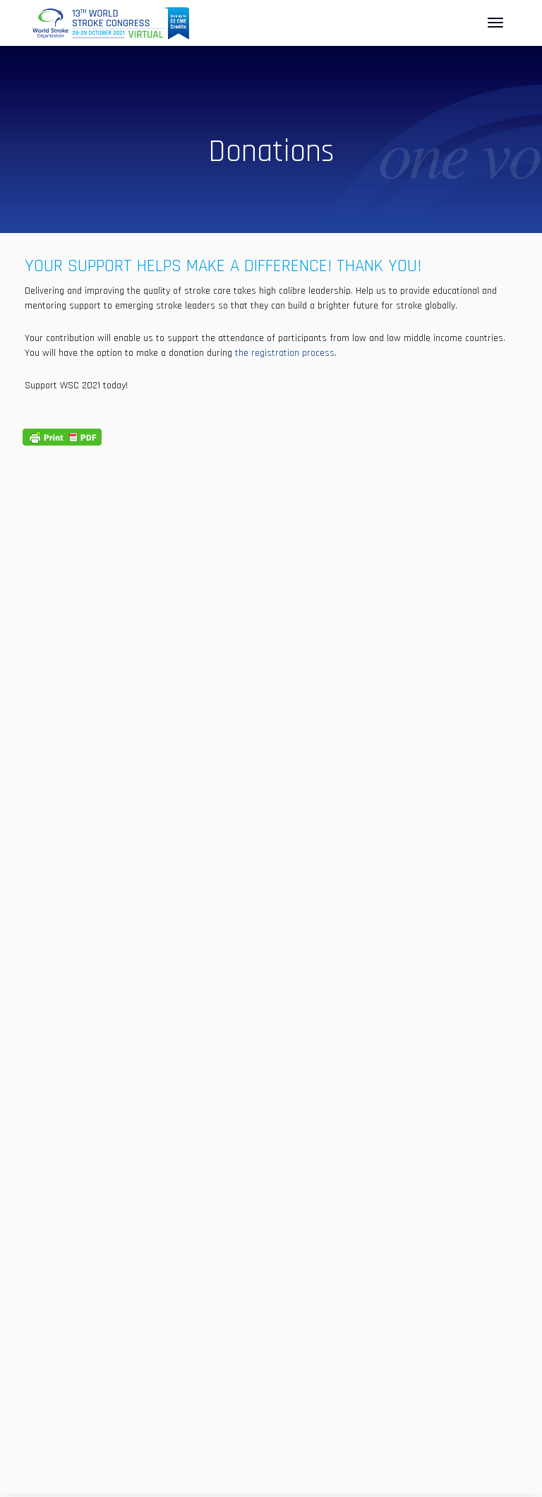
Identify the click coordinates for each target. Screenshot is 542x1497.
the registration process (285, 353)
